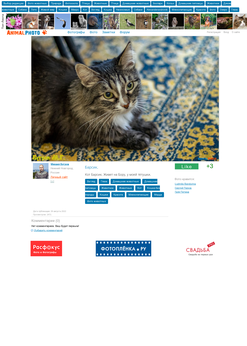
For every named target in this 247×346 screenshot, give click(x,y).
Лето (34, 9)
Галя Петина (182, 192)
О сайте (236, 32)
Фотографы (76, 32)
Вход (226, 32)
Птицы (86, 3)
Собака (22, 9)
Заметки (108, 32)
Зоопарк (158, 3)
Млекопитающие (182, 9)
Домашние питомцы (190, 3)
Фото (213, 9)
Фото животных (37, 3)
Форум (125, 32)
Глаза (234, 9)
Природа (56, 3)
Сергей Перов (183, 188)
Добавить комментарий (48, 230)
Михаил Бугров (60, 164)
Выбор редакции (13, 3)
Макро (75, 9)
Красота (201, 9)
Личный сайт (59, 177)
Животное (213, 3)
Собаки (138, 9)
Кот (85, 9)
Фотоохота (71, 3)
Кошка (108, 9)
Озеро (223, 9)
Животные (100, 3)
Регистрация (214, 32)
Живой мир (47, 9)
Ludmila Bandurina (185, 184)
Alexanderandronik (156, 9)
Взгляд (95, 9)
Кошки (63, 9)
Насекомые (123, 9)
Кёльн (170, 3)
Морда (158, 194)
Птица (114, 3)
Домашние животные (135, 3)
